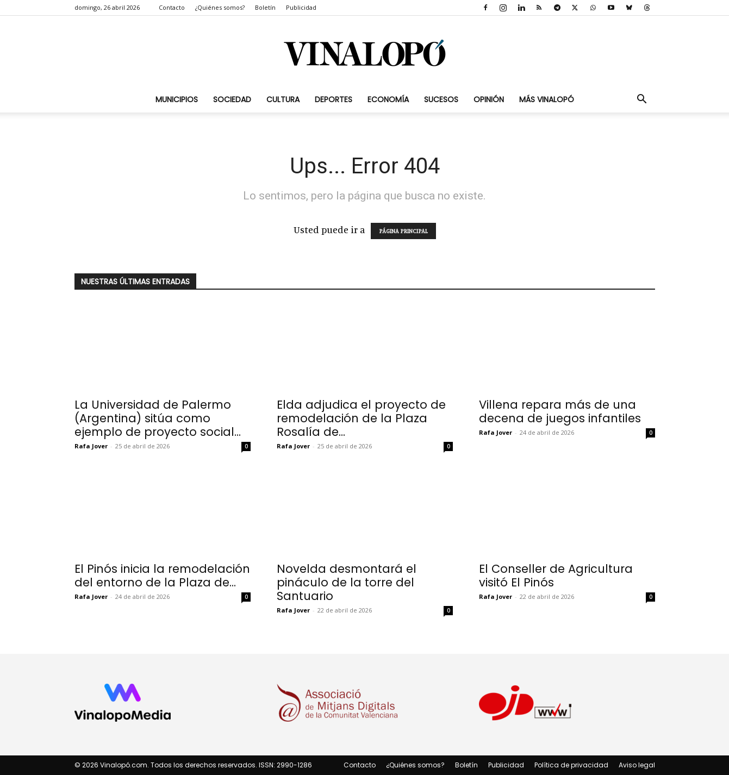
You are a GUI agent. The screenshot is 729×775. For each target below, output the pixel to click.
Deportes (333, 99)
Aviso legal (637, 765)
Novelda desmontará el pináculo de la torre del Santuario (346, 582)
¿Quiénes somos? (220, 7)
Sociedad (232, 99)
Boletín (265, 7)
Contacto (172, 7)
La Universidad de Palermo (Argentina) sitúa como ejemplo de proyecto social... (157, 418)
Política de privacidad (571, 765)
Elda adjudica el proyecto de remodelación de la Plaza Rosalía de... (361, 418)
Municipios (176, 99)
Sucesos (441, 99)
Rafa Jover (91, 446)
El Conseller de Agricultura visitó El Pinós (556, 575)
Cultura (283, 99)
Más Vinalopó (546, 99)
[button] (642, 99)
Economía (388, 99)
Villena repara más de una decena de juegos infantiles (560, 411)
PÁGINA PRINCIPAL (403, 231)
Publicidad (301, 7)
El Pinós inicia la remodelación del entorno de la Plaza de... (162, 575)
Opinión (488, 99)
